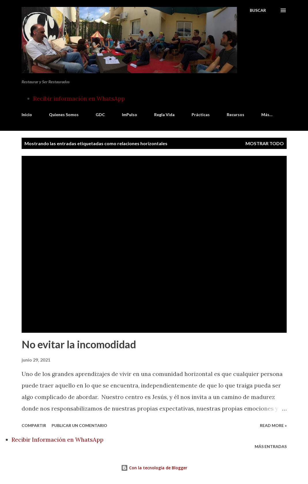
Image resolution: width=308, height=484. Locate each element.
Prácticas (201, 114)
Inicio (27, 114)
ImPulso (129, 114)
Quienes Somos (64, 114)
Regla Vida (164, 114)
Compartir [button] (34, 425)
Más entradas (271, 446)
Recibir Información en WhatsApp (57, 439)
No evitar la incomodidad (79, 344)
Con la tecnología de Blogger (154, 467)
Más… (267, 114)
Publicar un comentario (79, 425)
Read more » (273, 425)
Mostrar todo (264, 143)
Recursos (235, 114)
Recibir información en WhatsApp (79, 98)
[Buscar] (258, 10)
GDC (100, 114)
